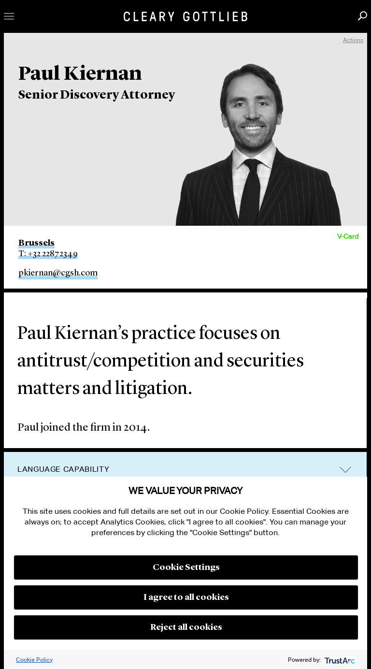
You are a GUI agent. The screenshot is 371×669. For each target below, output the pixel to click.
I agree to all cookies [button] (186, 597)
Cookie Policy (34, 659)
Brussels (36, 243)
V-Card (347, 236)
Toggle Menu (9, 16)
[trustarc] (339, 660)
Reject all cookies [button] (186, 627)
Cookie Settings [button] (186, 567)
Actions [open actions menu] (353, 40)
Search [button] (362, 15)
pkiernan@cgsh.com (58, 273)
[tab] (185, 469)
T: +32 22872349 (48, 253)
